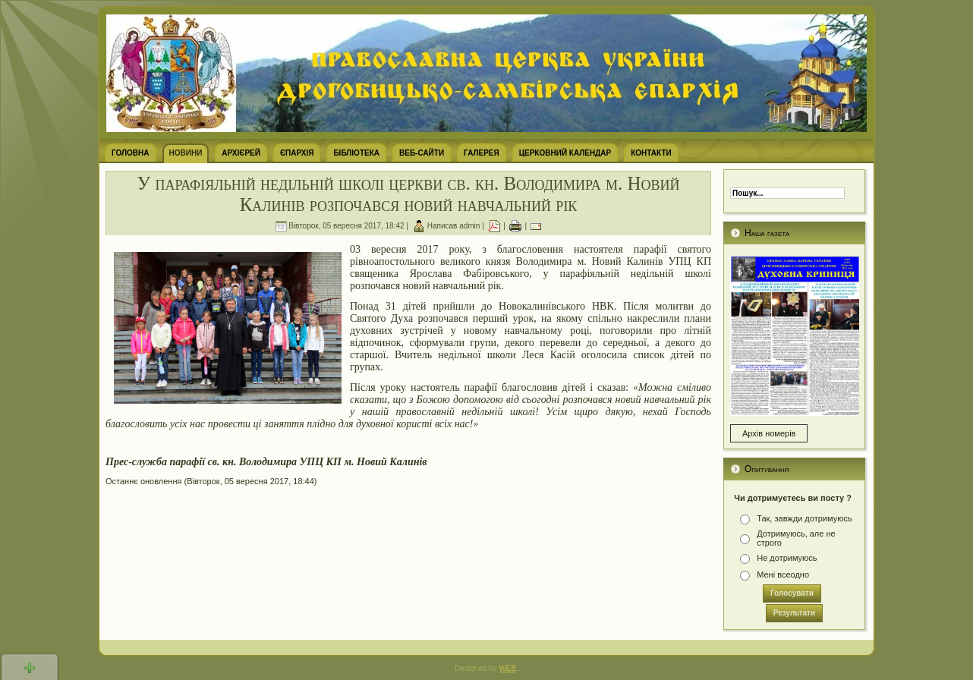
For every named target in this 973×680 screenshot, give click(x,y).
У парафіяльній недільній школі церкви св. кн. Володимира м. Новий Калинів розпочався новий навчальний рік (408, 194)
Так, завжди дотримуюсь (804, 518)
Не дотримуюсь (787, 557)
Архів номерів (768, 433)
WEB (507, 668)
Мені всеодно (783, 574)
